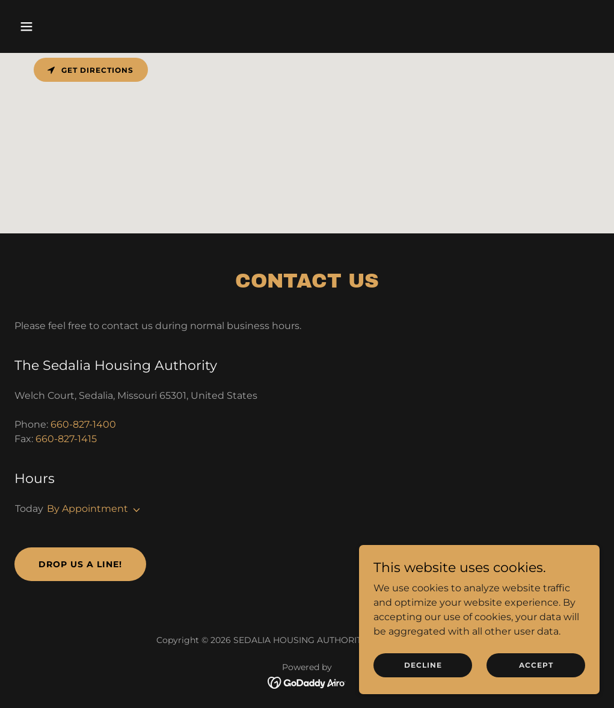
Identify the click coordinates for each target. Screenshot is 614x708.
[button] (58, 26)
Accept (536, 665)
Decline (423, 665)
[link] (307, 682)
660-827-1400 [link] (83, 424)
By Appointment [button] (87, 508)
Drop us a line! (80, 564)
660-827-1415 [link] (66, 439)
